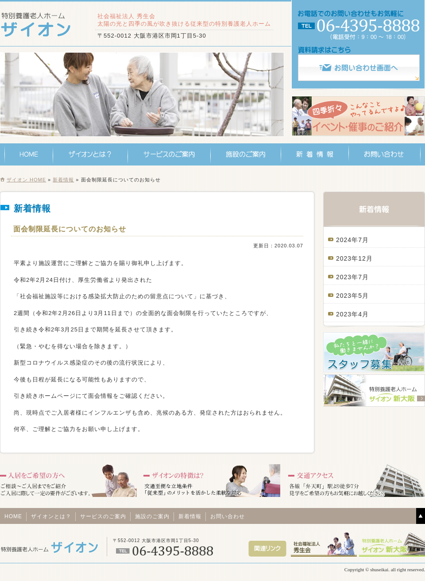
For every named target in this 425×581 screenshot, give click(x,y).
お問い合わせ (385, 154)
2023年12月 (354, 258)
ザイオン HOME (26, 179)
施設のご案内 (246, 154)
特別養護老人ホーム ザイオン (38, 24)
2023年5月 (352, 295)
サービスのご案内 (169, 154)
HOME (29, 154)
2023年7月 (352, 277)
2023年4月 (352, 314)
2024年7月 (352, 239)
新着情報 (315, 154)
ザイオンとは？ (90, 154)
